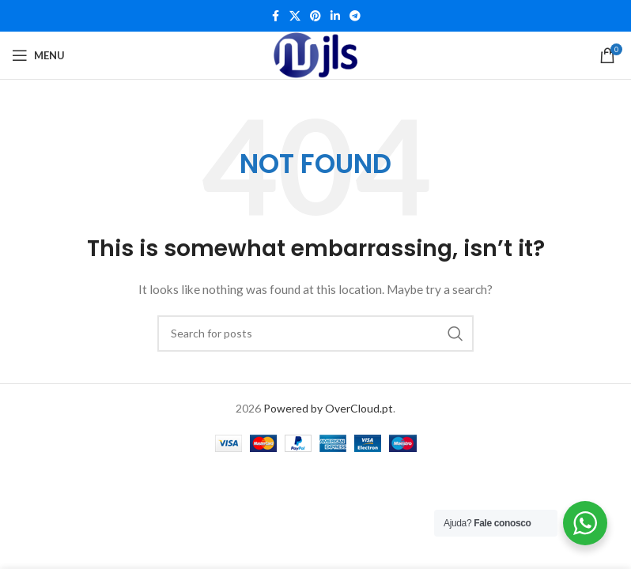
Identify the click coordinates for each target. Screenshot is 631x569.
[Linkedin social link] (335, 16)
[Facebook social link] (275, 16)
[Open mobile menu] (38, 55)
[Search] (315, 333)
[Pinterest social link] (315, 16)
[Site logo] (316, 55)
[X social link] (295, 16)
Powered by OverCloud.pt (328, 408)
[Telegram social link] (355, 16)
